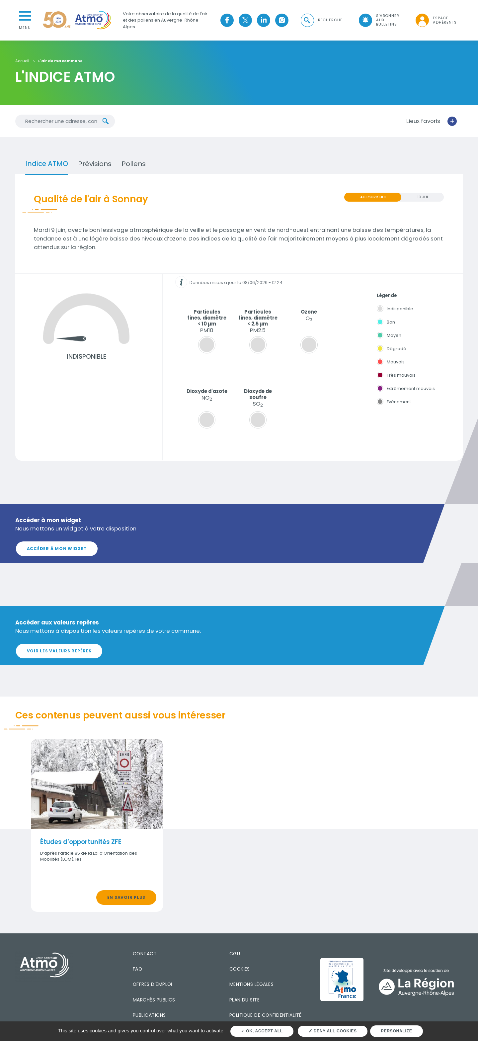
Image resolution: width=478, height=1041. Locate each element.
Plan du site (244, 999)
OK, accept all (261, 1031)
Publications (149, 1015)
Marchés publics (154, 999)
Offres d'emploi (152, 984)
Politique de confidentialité (265, 1015)
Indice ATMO (46, 163)
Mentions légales (251, 984)
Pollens (133, 163)
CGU (234, 953)
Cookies (239, 969)
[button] (321, 20)
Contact (145, 953)
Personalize (396, 1031)
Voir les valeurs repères (59, 651)
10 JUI (422, 197)
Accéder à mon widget (57, 548)
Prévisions (95, 163)
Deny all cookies (333, 1031)
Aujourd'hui (373, 197)
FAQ (137, 969)
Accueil (22, 61)
